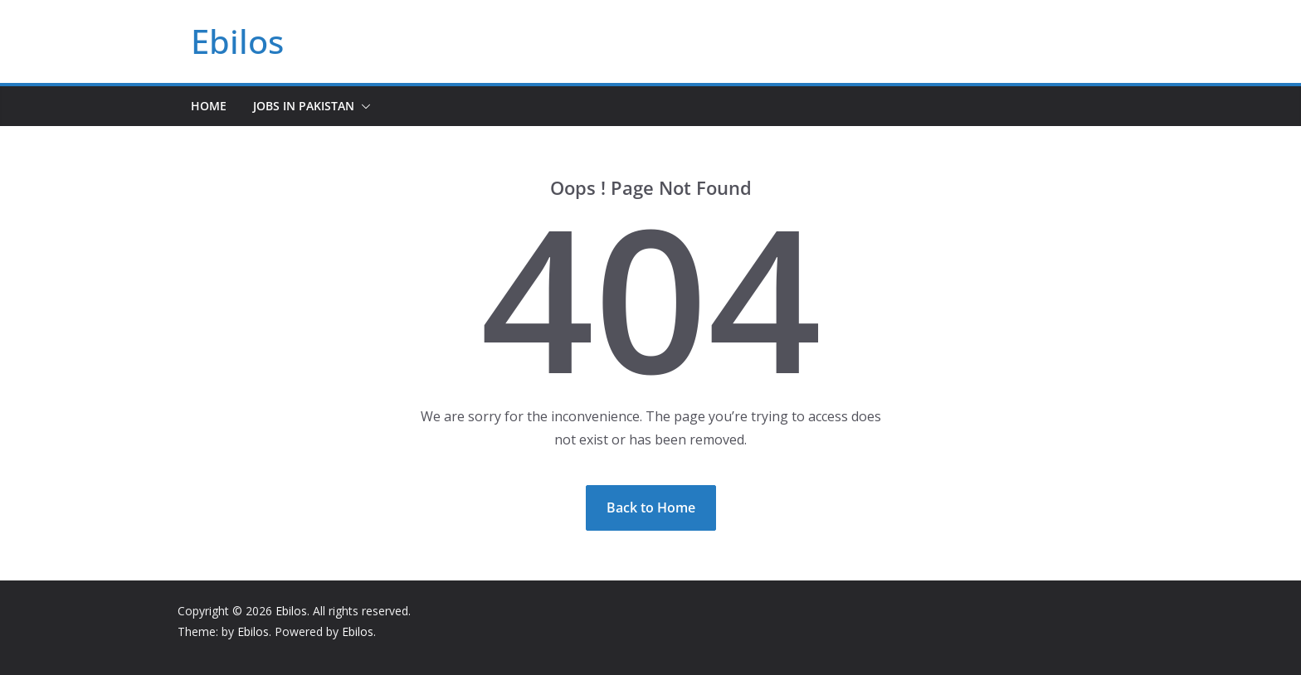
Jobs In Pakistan (303, 106)
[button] (362, 106)
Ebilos (237, 41)
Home (209, 106)
